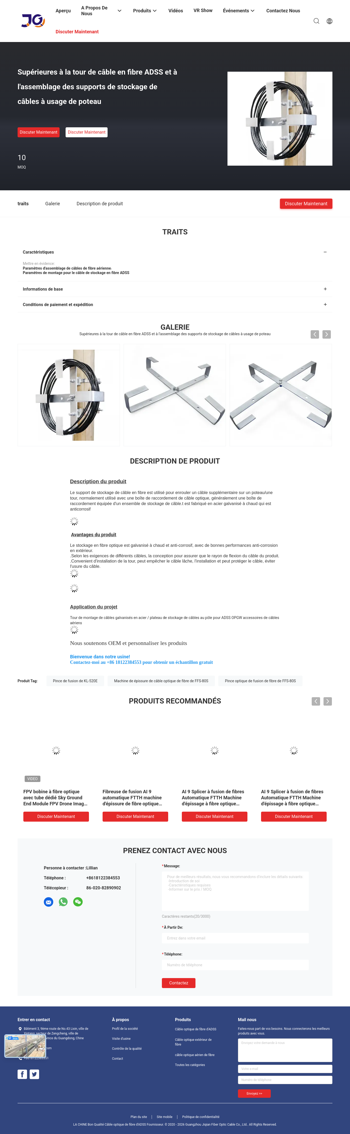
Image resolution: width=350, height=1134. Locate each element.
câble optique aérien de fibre (195, 1055)
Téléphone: (173, 954)
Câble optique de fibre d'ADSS (195, 1029)
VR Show (203, 10)
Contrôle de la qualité (127, 1049)
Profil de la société (125, 1029)
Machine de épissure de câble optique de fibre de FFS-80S (161, 681)
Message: (172, 866)
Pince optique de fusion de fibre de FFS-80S (260, 681)
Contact (117, 1058)
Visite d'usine (121, 1039)
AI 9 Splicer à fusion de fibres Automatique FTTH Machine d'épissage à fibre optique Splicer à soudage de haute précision (292, 803)
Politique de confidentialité (201, 1117)
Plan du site (139, 1117)
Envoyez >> (254, 1093)
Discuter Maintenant (38, 132)
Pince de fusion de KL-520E (75, 681)
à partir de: (173, 927)
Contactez (178, 982)
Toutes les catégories (190, 1065)
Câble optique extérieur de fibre (193, 1042)
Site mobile (165, 1117)
